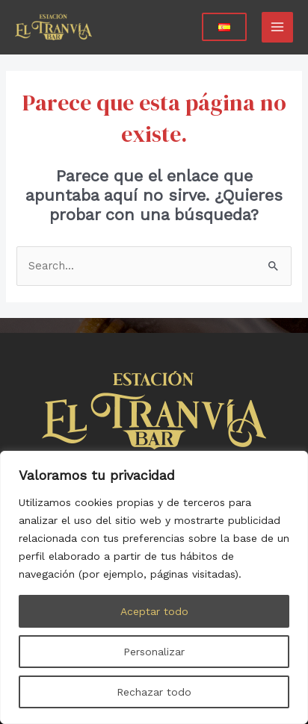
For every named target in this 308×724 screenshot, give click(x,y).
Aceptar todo (154, 611)
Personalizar (154, 652)
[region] (154, 587)
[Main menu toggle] (277, 27)
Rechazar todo (154, 692)
